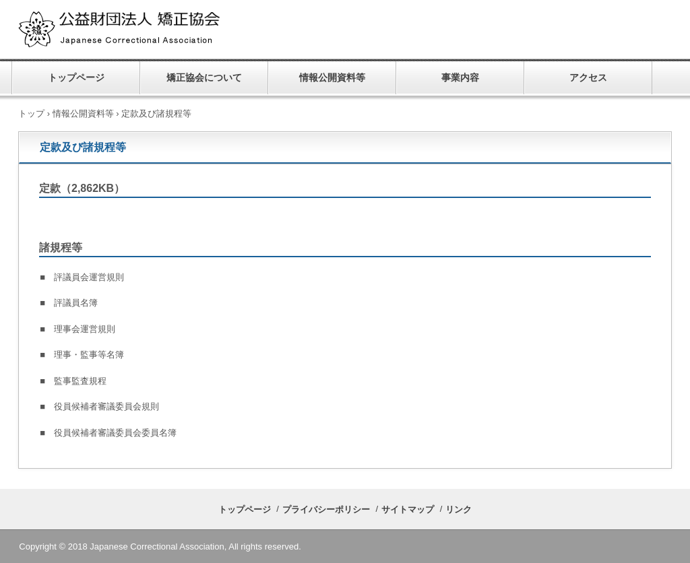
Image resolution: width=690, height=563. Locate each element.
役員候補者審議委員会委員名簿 (115, 433)
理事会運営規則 (84, 329)
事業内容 (460, 78)
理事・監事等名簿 (89, 355)
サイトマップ (407, 509)
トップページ (76, 78)
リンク (458, 509)
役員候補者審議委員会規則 (106, 406)
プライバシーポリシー (326, 509)
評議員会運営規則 (89, 277)
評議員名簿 (76, 303)
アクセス (588, 78)
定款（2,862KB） (82, 188)
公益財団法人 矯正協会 (157, 30)
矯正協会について (204, 78)
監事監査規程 (80, 381)
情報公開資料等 (332, 78)
